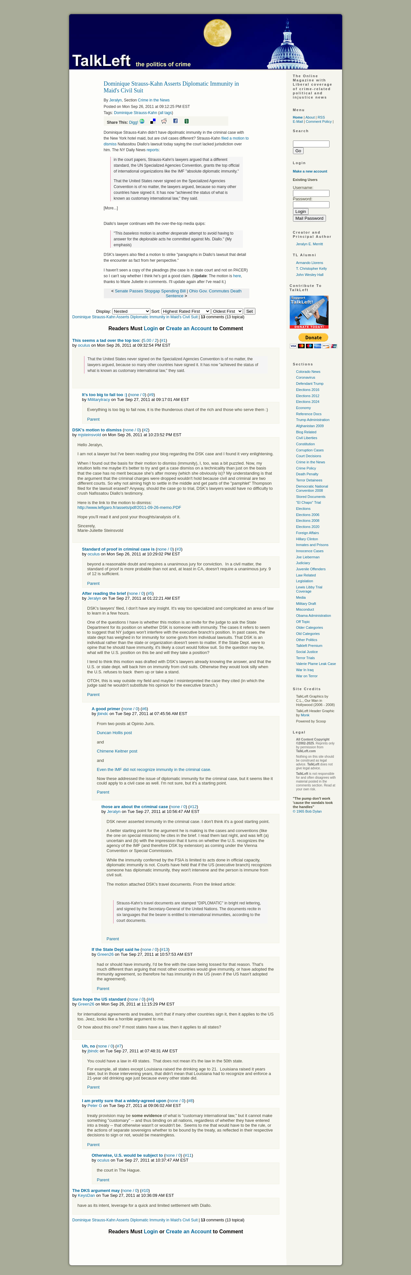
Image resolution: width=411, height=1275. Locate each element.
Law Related (306, 575)
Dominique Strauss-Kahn (135, 113)
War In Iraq (305, 670)
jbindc (102, 713)
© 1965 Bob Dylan (307, 811)
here (237, 276)
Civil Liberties (306, 438)
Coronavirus (305, 377)
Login (151, 328)
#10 (144, 1190)
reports (152, 150)
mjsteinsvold (89, 434)
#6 (144, 708)
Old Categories (308, 634)
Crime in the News (154, 100)
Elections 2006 (307, 515)
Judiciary (303, 563)
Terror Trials (305, 658)
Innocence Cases (310, 551)
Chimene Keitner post (117, 751)
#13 (164, 949)
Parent (93, 419)
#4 (150, 999)
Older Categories (309, 627)
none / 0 (137, 394)
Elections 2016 (307, 390)
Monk (305, 715)
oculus (84, 345)
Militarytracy (99, 399)
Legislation (304, 581)
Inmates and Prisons (312, 545)
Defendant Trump (310, 383)
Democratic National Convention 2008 (312, 488)
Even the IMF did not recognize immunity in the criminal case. (154, 769)
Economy (303, 408)
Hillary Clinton (307, 539)
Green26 (105, 954)
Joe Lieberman (308, 557)
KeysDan (86, 1195)
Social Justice (307, 652)
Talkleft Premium (309, 646)
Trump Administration (313, 420)
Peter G (95, 1105)
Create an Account (188, 328)
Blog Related (306, 432)
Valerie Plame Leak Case (316, 664)
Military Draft (306, 604)
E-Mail (298, 121)
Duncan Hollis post (114, 732)
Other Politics (306, 640)
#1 (163, 340)
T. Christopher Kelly (311, 268)
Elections (303, 509)
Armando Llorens (309, 263)
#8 (190, 1100)
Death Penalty (307, 474)
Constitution (305, 444)
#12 (193, 806)
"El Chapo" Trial (308, 502)
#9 (151, 394)
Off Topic (303, 622)
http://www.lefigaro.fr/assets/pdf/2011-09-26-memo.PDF (129, 507)
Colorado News (308, 372)
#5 (150, 593)
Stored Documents (311, 497)
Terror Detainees (309, 480)
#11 (188, 1155)
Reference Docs (309, 414)
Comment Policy (319, 121)
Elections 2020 (307, 527)
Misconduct (305, 609)
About (310, 117)
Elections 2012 (307, 396)
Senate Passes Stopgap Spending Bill (150, 291)
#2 (145, 429)
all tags (165, 113)
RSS (321, 117)
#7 (119, 1046)
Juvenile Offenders (311, 569)
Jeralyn (115, 100)
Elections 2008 (307, 520)
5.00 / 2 (150, 340)
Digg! (133, 122)
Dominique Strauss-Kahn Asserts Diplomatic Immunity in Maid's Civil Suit (135, 317)
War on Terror (307, 676)
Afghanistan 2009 (310, 426)
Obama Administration (313, 615)
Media (301, 597)
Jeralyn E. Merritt (309, 244)
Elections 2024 (307, 402)
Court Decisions (308, 456)
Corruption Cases (310, 450)
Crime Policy (306, 468)
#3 (178, 549)
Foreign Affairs (307, 533)
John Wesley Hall (310, 275)
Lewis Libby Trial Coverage (309, 589)
